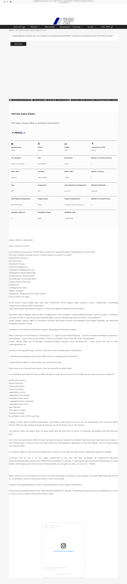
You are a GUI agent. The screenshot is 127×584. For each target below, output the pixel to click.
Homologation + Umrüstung (71, 27)
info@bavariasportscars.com (42, 1)
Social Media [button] (61, 100)
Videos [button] (49, 100)
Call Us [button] (113, 100)
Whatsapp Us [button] (100, 100)
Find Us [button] (87, 100)
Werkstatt (35, 27)
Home (11, 30)
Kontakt (92, 27)
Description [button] (37, 100)
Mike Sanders (50, 27)
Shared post (61, 574)
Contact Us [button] (75, 100)
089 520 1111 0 (58, 1)
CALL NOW (105, 27)
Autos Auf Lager (19, 27)
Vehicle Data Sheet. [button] (19, 100)
